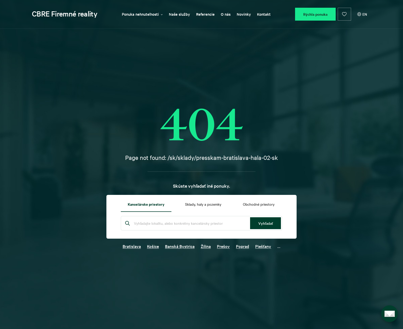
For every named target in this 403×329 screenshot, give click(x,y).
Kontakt (264, 14)
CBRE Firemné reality (64, 13)
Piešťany (263, 246)
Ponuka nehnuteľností (142, 14)
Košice (153, 246)
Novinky (244, 14)
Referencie (205, 14)
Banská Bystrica (180, 246)
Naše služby (179, 14)
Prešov (223, 246)
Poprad (242, 246)
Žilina (206, 246)
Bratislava (132, 246)
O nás (226, 14)
